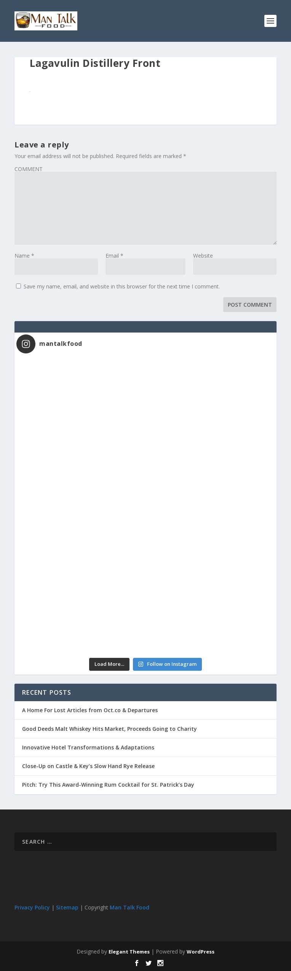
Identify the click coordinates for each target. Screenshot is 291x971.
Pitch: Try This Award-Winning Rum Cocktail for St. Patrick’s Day (108, 784)
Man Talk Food (129, 907)
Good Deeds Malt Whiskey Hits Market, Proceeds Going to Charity (109, 728)
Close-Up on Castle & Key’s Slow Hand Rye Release (88, 766)
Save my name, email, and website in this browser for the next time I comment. (122, 286)
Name (24, 255)
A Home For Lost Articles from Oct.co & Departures (90, 710)
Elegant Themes (129, 951)
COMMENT (28, 169)
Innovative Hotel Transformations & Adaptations (88, 747)
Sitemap (67, 907)
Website (203, 255)
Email (114, 255)
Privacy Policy (32, 907)
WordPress (200, 951)
